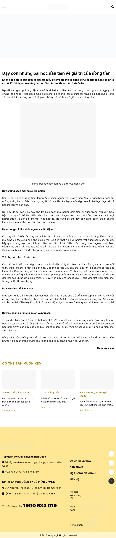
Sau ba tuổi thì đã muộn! (16, 392)
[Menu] (4, 6)
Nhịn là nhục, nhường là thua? (93, 394)
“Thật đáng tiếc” (50, 392)
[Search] (112, 7)
